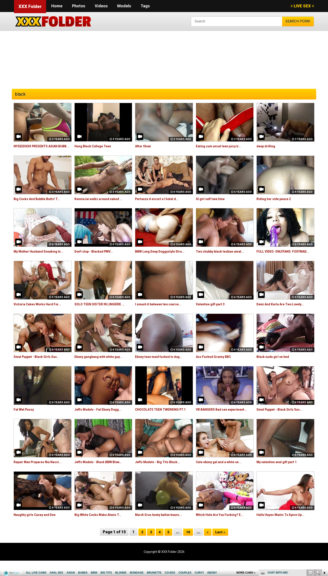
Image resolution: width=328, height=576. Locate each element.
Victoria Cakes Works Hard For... (41, 314)
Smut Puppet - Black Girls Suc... (40, 367)
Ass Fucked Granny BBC (216, 367)
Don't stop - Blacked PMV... (96, 256)
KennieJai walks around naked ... (101, 204)
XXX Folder (30, 6)
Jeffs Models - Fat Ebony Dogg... (101, 419)
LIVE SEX (302, 6)
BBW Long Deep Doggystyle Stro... (164, 256)
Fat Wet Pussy (26, 419)
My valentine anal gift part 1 (279, 477)
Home (56, 6)
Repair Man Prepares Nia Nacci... (41, 477)
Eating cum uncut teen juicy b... (221, 146)
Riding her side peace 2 (276, 204)
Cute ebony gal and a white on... (222, 477)
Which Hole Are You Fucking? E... (223, 530)
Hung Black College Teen (95, 146)
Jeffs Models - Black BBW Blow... (101, 477)
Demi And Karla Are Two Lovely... (284, 314)
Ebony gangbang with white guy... (101, 367)
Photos (78, 6)
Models (124, 6)
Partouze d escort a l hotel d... (160, 204)
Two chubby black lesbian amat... (223, 256)
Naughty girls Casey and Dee (38, 530)
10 (188, 547)
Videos (101, 6)
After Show (144, 146)
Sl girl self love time (213, 204)
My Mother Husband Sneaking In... (42, 256)
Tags (145, 6)
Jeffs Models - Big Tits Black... (161, 477)
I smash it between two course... (162, 314)
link (324, 506)
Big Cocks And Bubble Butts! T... (40, 204)
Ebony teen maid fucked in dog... (162, 367)
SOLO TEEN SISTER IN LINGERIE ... (102, 314)
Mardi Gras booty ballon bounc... (162, 530)
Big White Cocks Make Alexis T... (101, 530)
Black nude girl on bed (274, 367)
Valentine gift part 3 (212, 314)
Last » (221, 547)
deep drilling (266, 146)
